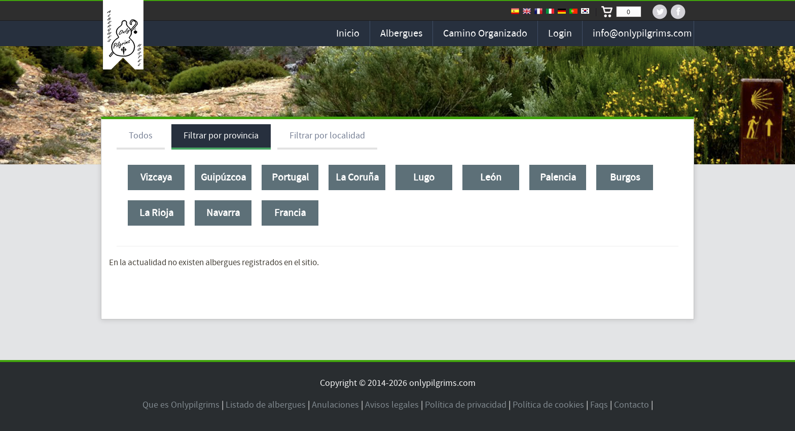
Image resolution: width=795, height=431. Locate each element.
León (490, 177)
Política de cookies (548, 405)
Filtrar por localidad (327, 135)
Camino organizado (485, 33)
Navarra (223, 213)
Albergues (401, 33)
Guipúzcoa (223, 177)
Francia (290, 213)
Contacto (631, 405)
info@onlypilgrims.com (642, 33)
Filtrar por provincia (221, 135)
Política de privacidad (466, 405)
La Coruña (357, 177)
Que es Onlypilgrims (181, 405)
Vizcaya (156, 177)
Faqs (599, 405)
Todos (141, 135)
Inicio (347, 33)
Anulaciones (335, 405)
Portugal (290, 177)
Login (560, 33)
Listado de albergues (266, 405)
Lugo (424, 177)
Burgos (625, 177)
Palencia (558, 177)
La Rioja (156, 213)
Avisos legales (392, 405)
